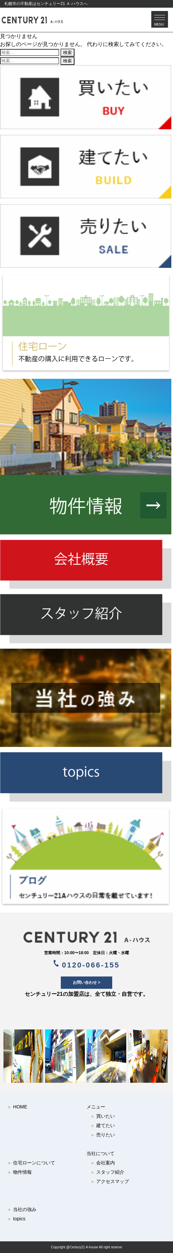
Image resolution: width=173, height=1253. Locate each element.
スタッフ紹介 (107, 1172)
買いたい (103, 1116)
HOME (17, 1106)
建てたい (103, 1125)
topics (16, 1218)
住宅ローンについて (31, 1162)
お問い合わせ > (86, 982)
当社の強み (22, 1209)
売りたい (103, 1134)
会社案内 (103, 1162)
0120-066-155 (86, 964)
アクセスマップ (110, 1181)
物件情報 (20, 1172)
